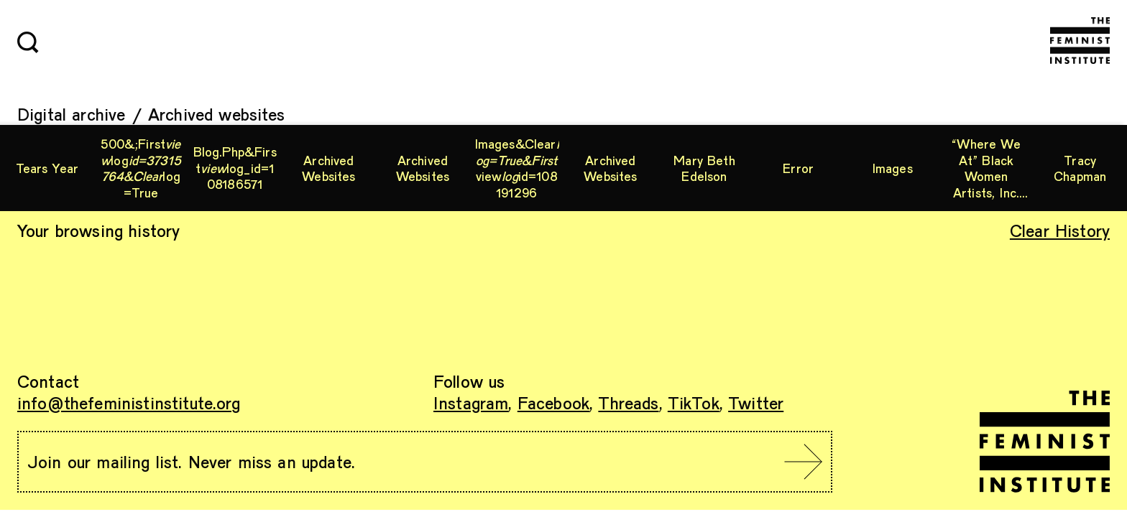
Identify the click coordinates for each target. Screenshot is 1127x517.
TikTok (693, 402)
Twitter (755, 402)
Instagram (470, 402)
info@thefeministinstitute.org (129, 402)
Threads (628, 402)
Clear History (1060, 230)
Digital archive (71, 113)
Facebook (553, 402)
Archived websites (216, 113)
